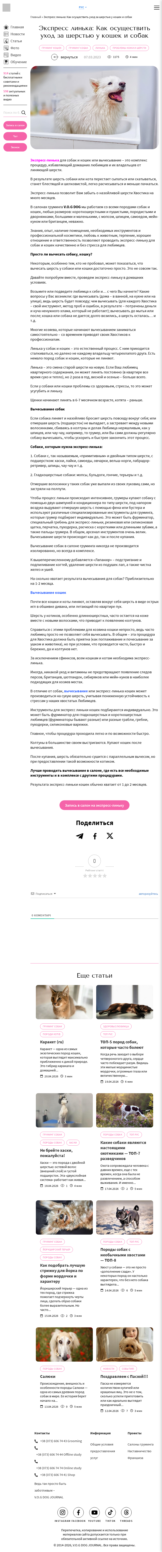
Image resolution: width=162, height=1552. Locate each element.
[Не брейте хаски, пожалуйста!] (64, 1110)
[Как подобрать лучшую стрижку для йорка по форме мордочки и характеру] (64, 1217)
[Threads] (126, 1512)
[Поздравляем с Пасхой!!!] (124, 1344)
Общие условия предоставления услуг (102, 1451)
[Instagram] (62, 1512)
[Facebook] (78, 1512)
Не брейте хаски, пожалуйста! (56, 1153)
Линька (100, 47)
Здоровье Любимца (116, 1026)
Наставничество (139, 1451)
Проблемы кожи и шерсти (129, 47)
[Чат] (15, 136)
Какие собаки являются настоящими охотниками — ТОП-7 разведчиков (123, 1150)
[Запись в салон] (15, 125)
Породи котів (51, 1034)
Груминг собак (78, 47)
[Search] (24, 112)
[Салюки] (64, 1344)
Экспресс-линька (44, 160)
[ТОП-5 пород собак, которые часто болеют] (124, 1002)
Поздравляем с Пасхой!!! (124, 1376)
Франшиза (135, 1458)
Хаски (73, 1142)
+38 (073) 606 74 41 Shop (57, 1475)
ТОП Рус (108, 1034)
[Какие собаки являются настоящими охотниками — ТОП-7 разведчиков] (124, 1110)
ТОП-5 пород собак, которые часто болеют (122, 1044)
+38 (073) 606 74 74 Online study (58, 1468)
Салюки (47, 1376)
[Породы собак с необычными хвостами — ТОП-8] (124, 1217)
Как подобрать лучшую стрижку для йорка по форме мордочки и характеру (62, 1273)
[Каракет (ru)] (64, 1002)
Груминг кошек (51, 47)
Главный (35, 17)
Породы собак (52, 1142)
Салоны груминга (141, 1444)
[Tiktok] (110, 1512)
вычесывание (76, 691)
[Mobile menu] (157, 7)
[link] (15, 147)
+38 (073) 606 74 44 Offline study (58, 1454)
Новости (109, 1368)
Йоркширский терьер (56, 1249)
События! (128, 1368)
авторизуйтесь (148, 894)
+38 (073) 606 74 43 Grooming (61, 1441)
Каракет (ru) (52, 1041)
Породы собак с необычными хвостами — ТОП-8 (122, 1255)
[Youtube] (94, 1512)
